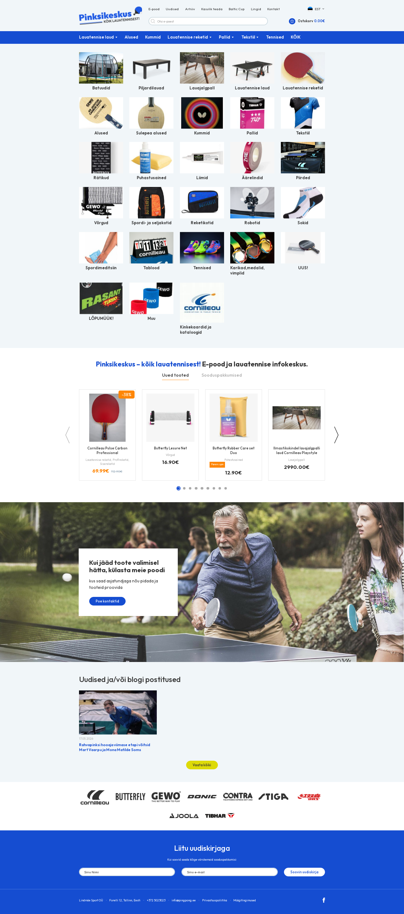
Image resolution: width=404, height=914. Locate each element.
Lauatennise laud (96, 37)
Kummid (153, 37)
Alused (131, 37)
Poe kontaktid (104, 602)
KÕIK (296, 37)
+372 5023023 (156, 898)
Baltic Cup (236, 9)
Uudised (172, 9)
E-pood (154, 9)
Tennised (275, 37)
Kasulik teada (212, 9)
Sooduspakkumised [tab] (222, 375)
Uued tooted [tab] (175, 375)
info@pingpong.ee (184, 898)
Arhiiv (190, 9)
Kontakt (273, 9)
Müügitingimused (244, 898)
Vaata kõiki (202, 763)
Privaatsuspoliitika (214, 898)
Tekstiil (248, 37)
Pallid (224, 37)
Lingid (256, 9)
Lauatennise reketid (188, 37)
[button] (316, 9)
